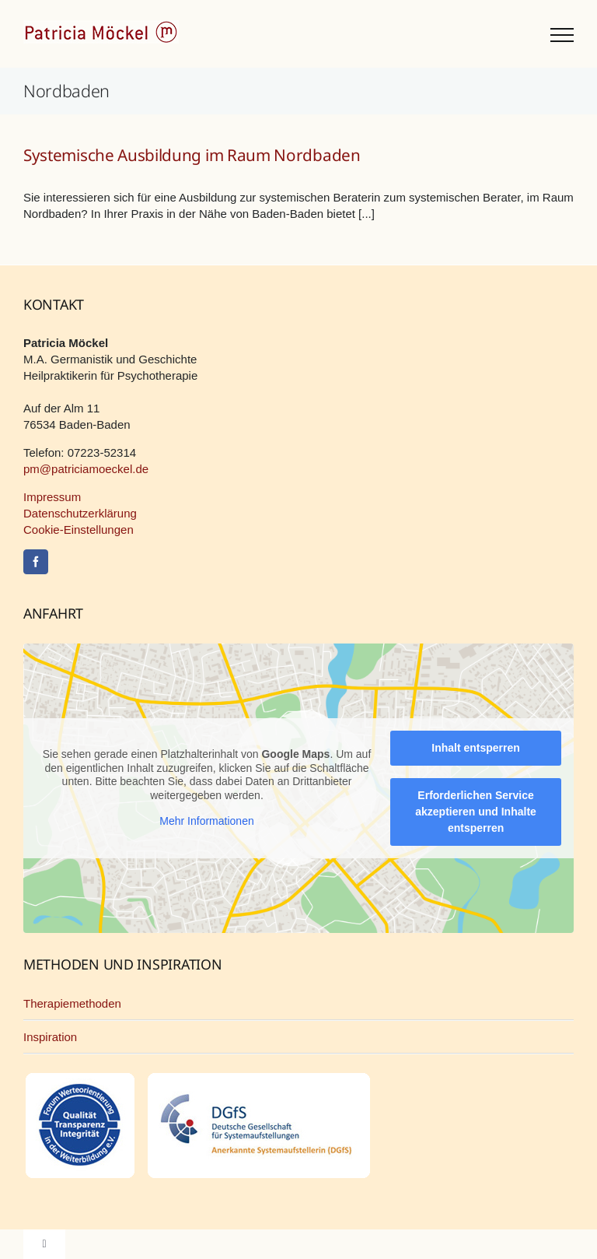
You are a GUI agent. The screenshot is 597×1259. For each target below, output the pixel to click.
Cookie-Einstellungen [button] (78, 529)
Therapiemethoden (72, 1003)
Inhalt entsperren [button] (475, 748)
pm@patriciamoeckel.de (85, 468)
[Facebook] (35, 561)
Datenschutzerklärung (80, 513)
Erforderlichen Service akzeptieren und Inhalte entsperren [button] (475, 811)
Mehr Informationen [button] (206, 821)
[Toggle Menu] (562, 35)
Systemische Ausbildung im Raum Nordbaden (192, 155)
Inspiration (50, 1036)
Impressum (52, 496)
